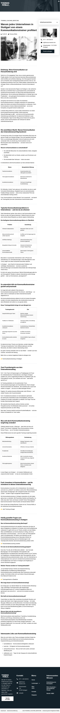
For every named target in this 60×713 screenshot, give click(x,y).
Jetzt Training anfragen (9, 509)
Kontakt (34, 691)
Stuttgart (24, 89)
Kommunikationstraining (15, 506)
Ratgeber (34, 695)
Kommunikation (11, 92)
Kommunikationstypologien (8, 385)
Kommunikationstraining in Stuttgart (12, 359)
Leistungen (35, 683)
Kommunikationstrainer (9, 496)
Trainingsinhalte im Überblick (10, 579)
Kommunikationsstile (7, 252)
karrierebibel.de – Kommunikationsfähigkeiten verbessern (19, 643)
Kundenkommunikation (7, 82)
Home (33, 679)
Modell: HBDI (50, 693)
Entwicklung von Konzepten (51, 683)
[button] (59, 1)
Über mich (33, 687)
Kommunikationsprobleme (18, 220)
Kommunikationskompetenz (8, 619)
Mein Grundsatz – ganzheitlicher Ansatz (52, 688)
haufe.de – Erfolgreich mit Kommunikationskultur (17, 646)
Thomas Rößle (30, 504)
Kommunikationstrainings (29, 559)
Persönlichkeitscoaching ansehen (11, 543)
